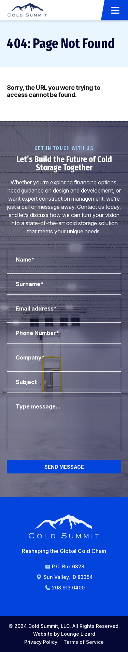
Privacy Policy (40, 642)
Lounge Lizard (78, 634)
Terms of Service (83, 642)
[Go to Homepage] (27, 10)
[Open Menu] (115, 10)
